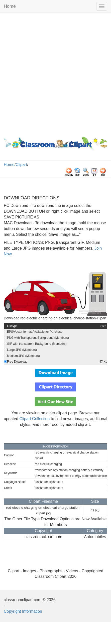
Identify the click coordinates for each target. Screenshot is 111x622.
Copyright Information (23, 611)
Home (10, 6)
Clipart (21, 164)
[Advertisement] (55, 73)
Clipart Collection (34, 419)
